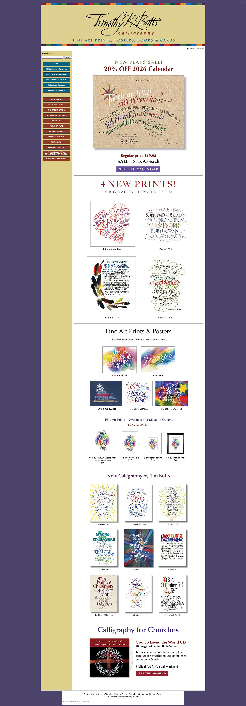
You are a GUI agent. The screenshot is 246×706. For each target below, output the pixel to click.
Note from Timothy (104, 694)
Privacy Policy (120, 694)
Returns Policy (156, 694)
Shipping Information (138, 694)
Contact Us (88, 694)
